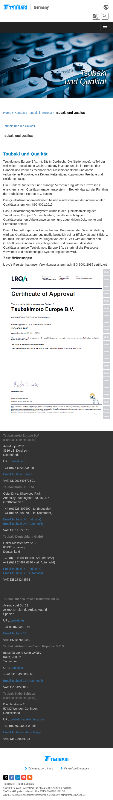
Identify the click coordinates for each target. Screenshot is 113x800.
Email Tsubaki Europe (17, 474)
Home (7, 112)
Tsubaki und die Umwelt (19, 126)
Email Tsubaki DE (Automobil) (23, 573)
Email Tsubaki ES (15, 633)
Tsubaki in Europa (40, 112)
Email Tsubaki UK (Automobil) (23, 523)
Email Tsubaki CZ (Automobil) (23, 680)
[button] (96, 16)
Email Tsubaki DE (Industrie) (22, 569)
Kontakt (20, 112)
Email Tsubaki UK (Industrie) (22, 519)
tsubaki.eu (18, 461)
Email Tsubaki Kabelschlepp (22, 732)
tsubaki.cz (17, 667)
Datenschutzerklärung (38, 768)
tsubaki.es (17, 620)
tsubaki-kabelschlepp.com (28, 719)
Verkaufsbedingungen (74, 768)
